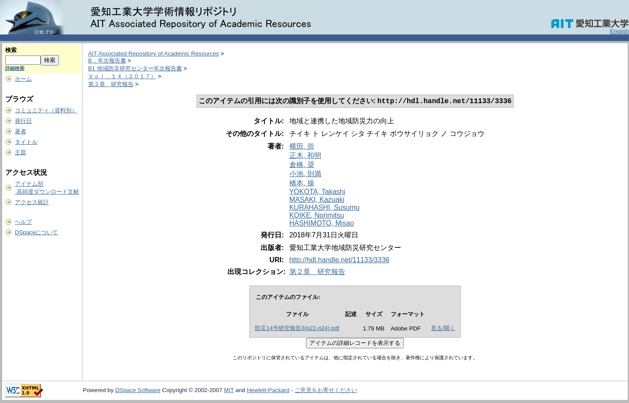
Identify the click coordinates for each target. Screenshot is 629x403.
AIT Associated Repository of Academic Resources (153, 53)
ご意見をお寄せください (326, 391)
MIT (229, 391)
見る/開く (443, 329)
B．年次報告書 (107, 60)
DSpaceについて (36, 232)
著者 (20, 131)
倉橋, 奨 (301, 165)
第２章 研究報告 (111, 84)
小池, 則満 (305, 174)
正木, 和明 (305, 156)
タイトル (26, 142)
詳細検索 (14, 68)
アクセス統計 (32, 202)
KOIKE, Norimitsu (316, 216)
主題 (20, 152)
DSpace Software (138, 391)
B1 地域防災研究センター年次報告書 (135, 68)
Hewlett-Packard (268, 391)
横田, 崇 (301, 147)
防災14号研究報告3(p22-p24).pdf (297, 329)
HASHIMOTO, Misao (321, 224)
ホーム (23, 79)
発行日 (23, 121)
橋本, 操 (301, 184)
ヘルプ (23, 222)
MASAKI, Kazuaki (316, 200)
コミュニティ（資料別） (46, 110)
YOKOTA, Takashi (317, 192)
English (619, 31)
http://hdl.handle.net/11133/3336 (339, 260)
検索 (11, 50)
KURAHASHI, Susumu (324, 208)
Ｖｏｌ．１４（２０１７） (122, 76)
